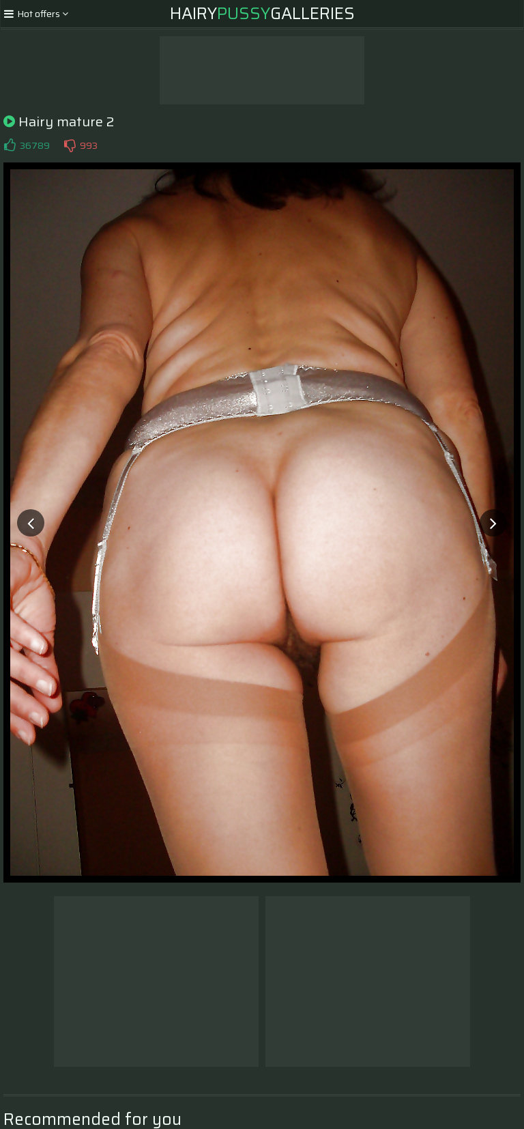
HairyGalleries (262, 14)
